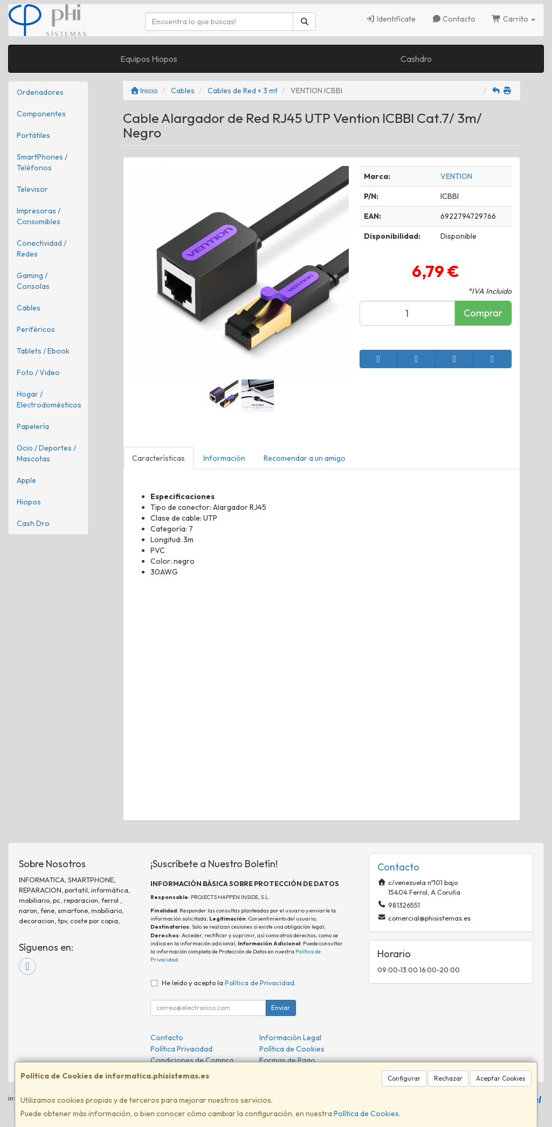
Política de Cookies (366, 1113)
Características (158, 458)
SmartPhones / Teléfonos (42, 162)
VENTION (456, 176)
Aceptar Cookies (501, 1078)
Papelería (33, 426)
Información (224, 458)
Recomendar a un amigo (305, 458)
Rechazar (448, 1078)
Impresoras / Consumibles (38, 216)
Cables (28, 308)
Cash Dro (33, 523)
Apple (26, 480)
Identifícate (390, 19)
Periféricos (36, 329)
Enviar (280, 1008)
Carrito (513, 19)
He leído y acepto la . (229, 982)
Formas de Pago (287, 1060)
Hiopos (29, 502)
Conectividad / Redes (41, 248)
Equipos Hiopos (148, 58)
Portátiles (33, 135)
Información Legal (290, 1037)
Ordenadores (40, 92)
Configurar (404, 1078)
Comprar (483, 313)
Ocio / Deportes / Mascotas (46, 453)
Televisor (32, 189)
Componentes (41, 114)
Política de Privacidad (259, 982)
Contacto (454, 19)
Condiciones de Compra (191, 1060)
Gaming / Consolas (33, 281)
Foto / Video (38, 372)
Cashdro (416, 58)
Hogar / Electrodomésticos (49, 399)
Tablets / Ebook (43, 351)
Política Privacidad (181, 1049)
